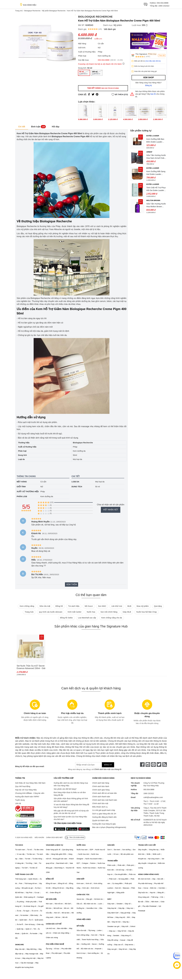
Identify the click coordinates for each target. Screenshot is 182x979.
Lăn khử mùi (116, 606)
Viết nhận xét (110, 510)
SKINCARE (19, 945)
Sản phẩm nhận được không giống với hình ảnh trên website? (71, 799)
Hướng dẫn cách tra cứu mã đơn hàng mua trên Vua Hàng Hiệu (71, 784)
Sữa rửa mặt (44, 606)
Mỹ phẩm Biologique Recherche (53, 11)
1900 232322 (163, 6)
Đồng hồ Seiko (66, 618)
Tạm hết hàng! (103, 88)
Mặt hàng (22, 482)
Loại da (75, 482)
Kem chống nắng (27, 606)
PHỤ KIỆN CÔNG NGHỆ (55, 944)
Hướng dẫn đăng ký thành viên (104, 817)
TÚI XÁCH (19, 845)
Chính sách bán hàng (100, 783)
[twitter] (159, 764)
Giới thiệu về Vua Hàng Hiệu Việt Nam (30, 783)
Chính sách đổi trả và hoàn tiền (104, 793)
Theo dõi (162, 55)
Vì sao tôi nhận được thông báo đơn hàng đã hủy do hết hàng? (71, 806)
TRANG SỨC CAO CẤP (147, 845)
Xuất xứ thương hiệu (28, 491)
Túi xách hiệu (73, 606)
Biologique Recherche (32, 11)
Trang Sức (29, 612)
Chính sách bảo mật (100, 803)
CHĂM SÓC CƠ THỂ (53, 924)
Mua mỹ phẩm (143, 606)
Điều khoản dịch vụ (100, 807)
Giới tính (21, 486)
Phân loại (22, 496)
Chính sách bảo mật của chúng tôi (107, 769)
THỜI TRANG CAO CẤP (24, 874)
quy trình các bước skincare (50, 612)
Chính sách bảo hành (100, 786)
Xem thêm (71, 584)
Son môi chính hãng (108, 612)
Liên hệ (18, 803)
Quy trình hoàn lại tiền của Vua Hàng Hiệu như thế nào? (70, 818)
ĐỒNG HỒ (50, 879)
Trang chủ (19, 11)
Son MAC (102, 606)
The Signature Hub (141, 54)
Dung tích (77, 486)
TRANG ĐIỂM (112, 861)
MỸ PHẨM (80, 926)
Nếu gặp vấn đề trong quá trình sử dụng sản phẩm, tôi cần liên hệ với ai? (71, 812)
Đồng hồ (59, 606)
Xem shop (148, 77)
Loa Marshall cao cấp (87, 618)
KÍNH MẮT (80, 879)
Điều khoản (39, 837)
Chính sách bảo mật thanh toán (104, 800)
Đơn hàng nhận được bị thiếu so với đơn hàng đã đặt (70, 793)
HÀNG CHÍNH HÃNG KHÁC (148, 874)
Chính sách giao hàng (100, 790)
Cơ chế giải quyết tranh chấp (103, 810)
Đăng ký (148, 85)
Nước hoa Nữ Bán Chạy (146, 612)
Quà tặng (158, 606)
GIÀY (109, 899)
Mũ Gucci (89, 606)
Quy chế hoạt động (22, 786)
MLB (129, 606)
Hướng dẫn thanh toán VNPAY (27, 797)
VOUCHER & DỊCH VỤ (54, 845)
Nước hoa (91, 612)
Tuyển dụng (20, 800)
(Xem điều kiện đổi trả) (153, 61)
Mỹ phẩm (118, 25)
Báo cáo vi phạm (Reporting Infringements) (109, 827)
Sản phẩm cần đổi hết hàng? (65, 789)
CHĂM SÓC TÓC (83, 895)
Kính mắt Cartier (74, 612)
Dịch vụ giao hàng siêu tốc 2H (104, 814)
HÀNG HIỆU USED (84, 919)
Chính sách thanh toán (101, 797)
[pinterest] (153, 764)
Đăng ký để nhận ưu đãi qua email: (29, 766)
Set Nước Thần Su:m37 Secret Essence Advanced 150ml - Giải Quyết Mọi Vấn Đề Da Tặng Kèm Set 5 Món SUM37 (31, 667)
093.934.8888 (162, 3)
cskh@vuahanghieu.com (153, 797)
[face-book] (142, 764)
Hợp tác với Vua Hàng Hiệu (26, 790)
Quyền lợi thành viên (100, 820)
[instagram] (148, 764)
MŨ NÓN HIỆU (51, 899)
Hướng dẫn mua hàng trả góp (104, 824)
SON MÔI (111, 845)
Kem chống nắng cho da (111, 618)
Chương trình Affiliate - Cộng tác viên (29, 793)
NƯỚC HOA (81, 845)
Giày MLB (127, 612)
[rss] (164, 764)
